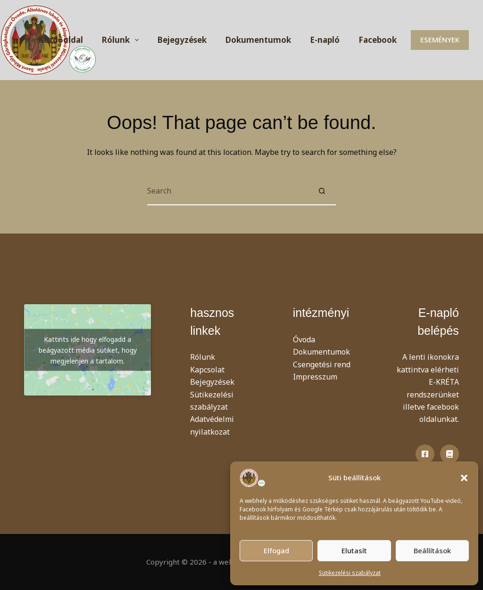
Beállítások (432, 550)
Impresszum (315, 377)
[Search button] (322, 191)
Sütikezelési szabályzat (350, 573)
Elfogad (276, 550)
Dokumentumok (258, 39)
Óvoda (304, 339)
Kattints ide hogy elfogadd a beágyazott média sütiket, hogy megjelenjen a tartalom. (88, 350)
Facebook (377, 39)
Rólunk (122, 40)
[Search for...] (227, 191)
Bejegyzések (182, 39)
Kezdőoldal (60, 39)
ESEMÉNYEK (439, 39)
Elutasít (354, 550)
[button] (464, 478)
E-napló (325, 39)
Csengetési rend (321, 364)
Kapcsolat (207, 369)
